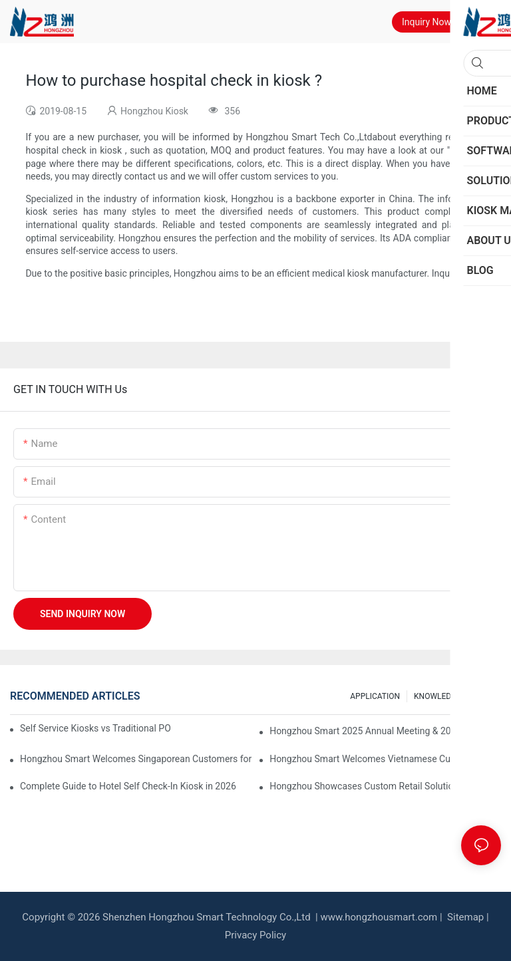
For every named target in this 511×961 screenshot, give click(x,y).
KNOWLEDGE (437, 696)
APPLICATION (375, 696)
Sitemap (464, 917)
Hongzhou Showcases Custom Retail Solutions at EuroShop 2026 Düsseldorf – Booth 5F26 (385, 786)
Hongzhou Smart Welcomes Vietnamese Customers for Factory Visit (385, 759)
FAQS (484, 696)
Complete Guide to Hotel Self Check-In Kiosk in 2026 (128, 786)
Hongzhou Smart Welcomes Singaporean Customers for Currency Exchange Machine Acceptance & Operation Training (136, 759)
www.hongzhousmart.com (378, 917)
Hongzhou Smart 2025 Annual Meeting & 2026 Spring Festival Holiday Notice (385, 731)
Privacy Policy (255, 935)
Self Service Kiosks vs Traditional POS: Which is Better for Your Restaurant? (95, 728)
